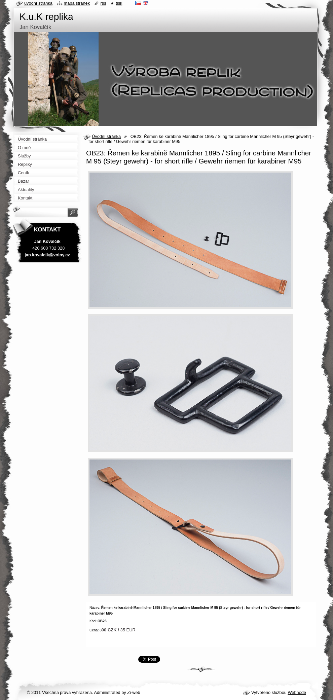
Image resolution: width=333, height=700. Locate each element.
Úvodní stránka (106, 136)
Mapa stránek (77, 3)
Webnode (297, 692)
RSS (103, 3)
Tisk (119, 3)
